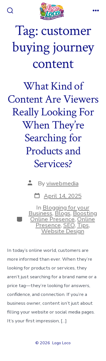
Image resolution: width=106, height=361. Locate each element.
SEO (69, 225)
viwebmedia (62, 183)
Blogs (62, 213)
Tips (83, 225)
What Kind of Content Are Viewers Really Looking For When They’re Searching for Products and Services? (53, 125)
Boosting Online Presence (63, 216)
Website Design (62, 231)
